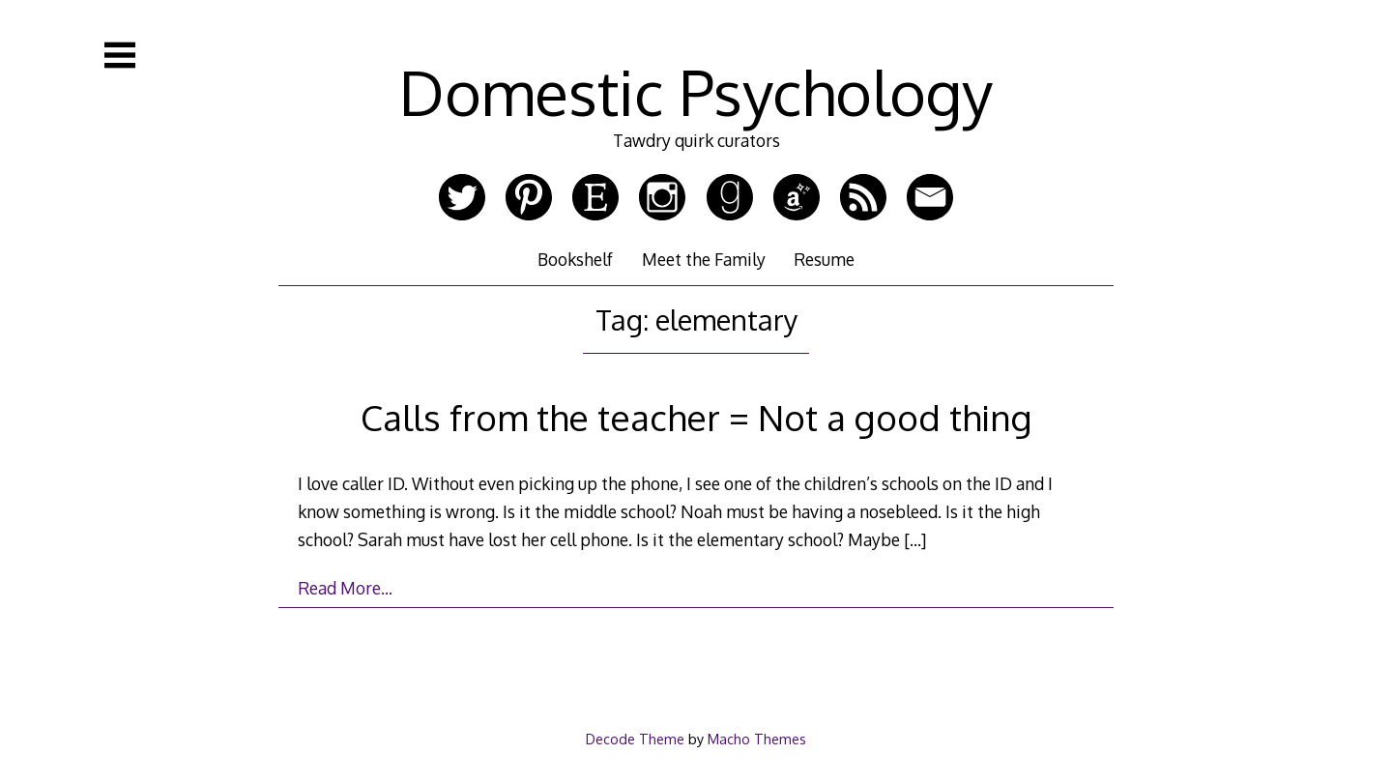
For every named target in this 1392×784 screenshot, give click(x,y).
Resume (824, 259)
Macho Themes (757, 738)
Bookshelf (575, 259)
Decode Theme (635, 738)
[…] (915, 539)
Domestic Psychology (696, 91)
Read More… (345, 587)
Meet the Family (704, 259)
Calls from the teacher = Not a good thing (696, 417)
